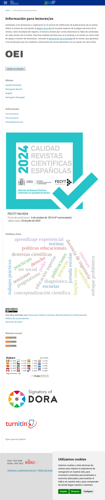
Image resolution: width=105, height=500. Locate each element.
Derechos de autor (13, 322)
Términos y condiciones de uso (21, 470)
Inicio (7, 10)
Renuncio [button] (75, 491)
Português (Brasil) (13, 89)
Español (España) (13, 85)
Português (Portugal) (15, 97)
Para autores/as (11, 118)
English (8, 93)
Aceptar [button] (63, 491)
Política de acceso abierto (17, 318)
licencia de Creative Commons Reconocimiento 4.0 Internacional (57, 315)
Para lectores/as (12, 114)
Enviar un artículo (15, 69)
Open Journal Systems (15, 439)
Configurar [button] (88, 491)
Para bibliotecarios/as (14, 122)
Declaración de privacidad (61, 38)
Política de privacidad (48, 470)
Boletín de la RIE (44, 28)
